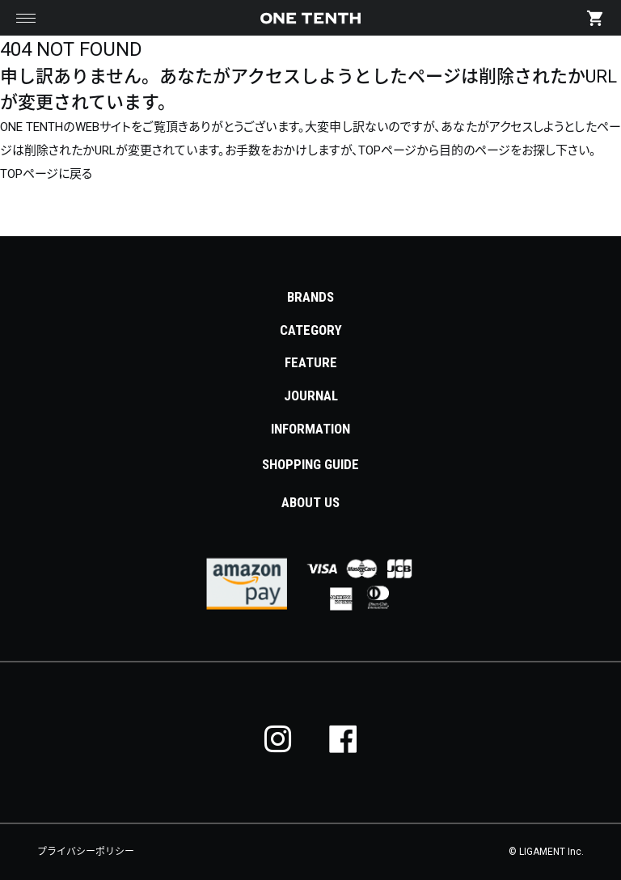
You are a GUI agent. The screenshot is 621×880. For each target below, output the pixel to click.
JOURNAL (311, 395)
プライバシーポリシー (85, 851)
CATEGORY (311, 330)
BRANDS (310, 297)
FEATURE (311, 362)
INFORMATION (310, 429)
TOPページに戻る (46, 174)
